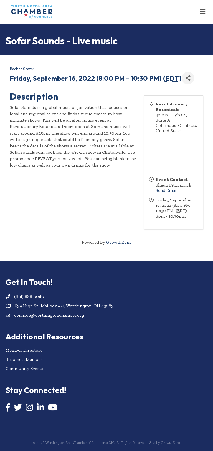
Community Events (24, 368)
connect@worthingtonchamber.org (49, 315)
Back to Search (22, 68)
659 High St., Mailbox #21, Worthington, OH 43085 (64, 305)
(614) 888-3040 (29, 296)
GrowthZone (118, 242)
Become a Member (24, 359)
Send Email (167, 190)
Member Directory (24, 350)
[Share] (188, 78)
